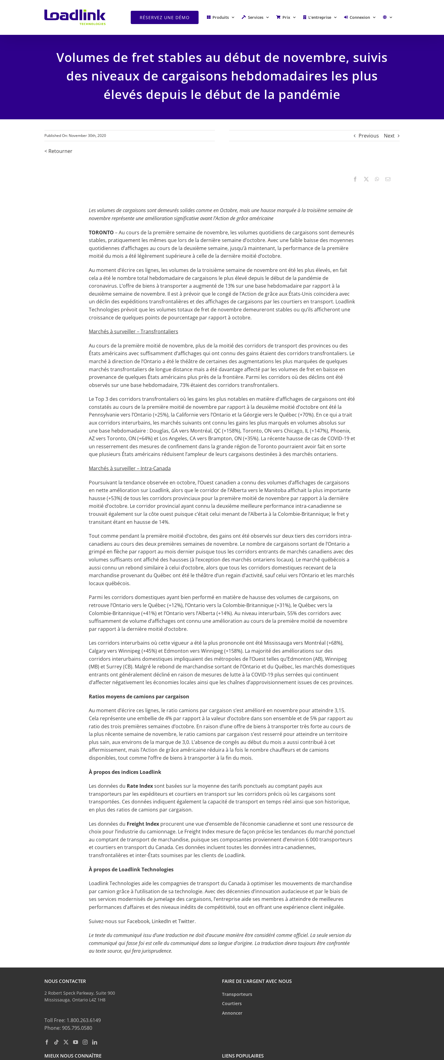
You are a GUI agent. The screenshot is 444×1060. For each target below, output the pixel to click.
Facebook (138, 921)
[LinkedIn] (94, 1042)
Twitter (186, 921)
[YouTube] (75, 1042)
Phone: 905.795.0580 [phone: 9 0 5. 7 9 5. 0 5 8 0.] (68, 1028)
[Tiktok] (56, 1042)
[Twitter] (66, 1042)
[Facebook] (355, 179)
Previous (369, 135)
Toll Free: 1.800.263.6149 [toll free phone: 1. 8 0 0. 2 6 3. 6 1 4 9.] (72, 1020)
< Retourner (58, 151)
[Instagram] (85, 1042)
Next (389, 135)
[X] (366, 179)
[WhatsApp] (377, 179)
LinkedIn (161, 921)
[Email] (387, 179)
